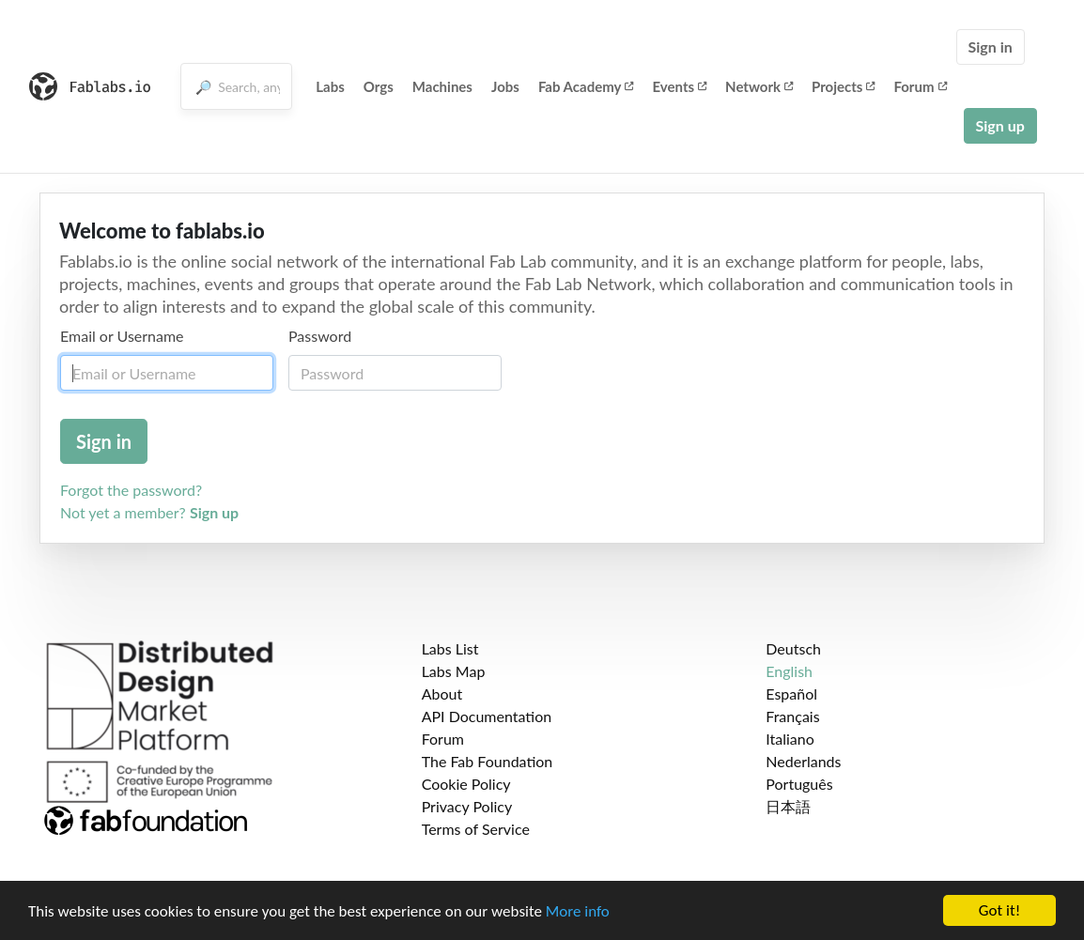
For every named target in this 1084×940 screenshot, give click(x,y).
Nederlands (803, 761)
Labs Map (454, 671)
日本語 (788, 806)
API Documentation (487, 716)
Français (792, 716)
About (442, 693)
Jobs (505, 86)
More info (578, 912)
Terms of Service (476, 829)
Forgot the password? (131, 490)
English (789, 671)
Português (799, 784)
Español (791, 693)
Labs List (450, 648)
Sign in (990, 46)
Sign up (1000, 125)
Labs (330, 86)
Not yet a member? (149, 512)
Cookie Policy (466, 784)
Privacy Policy (467, 806)
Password (319, 336)
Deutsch (793, 648)
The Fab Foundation (487, 761)
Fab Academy (586, 86)
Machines (442, 86)
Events (679, 86)
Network (759, 86)
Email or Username (122, 336)
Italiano (790, 738)
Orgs (379, 86)
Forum (919, 86)
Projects (843, 86)
